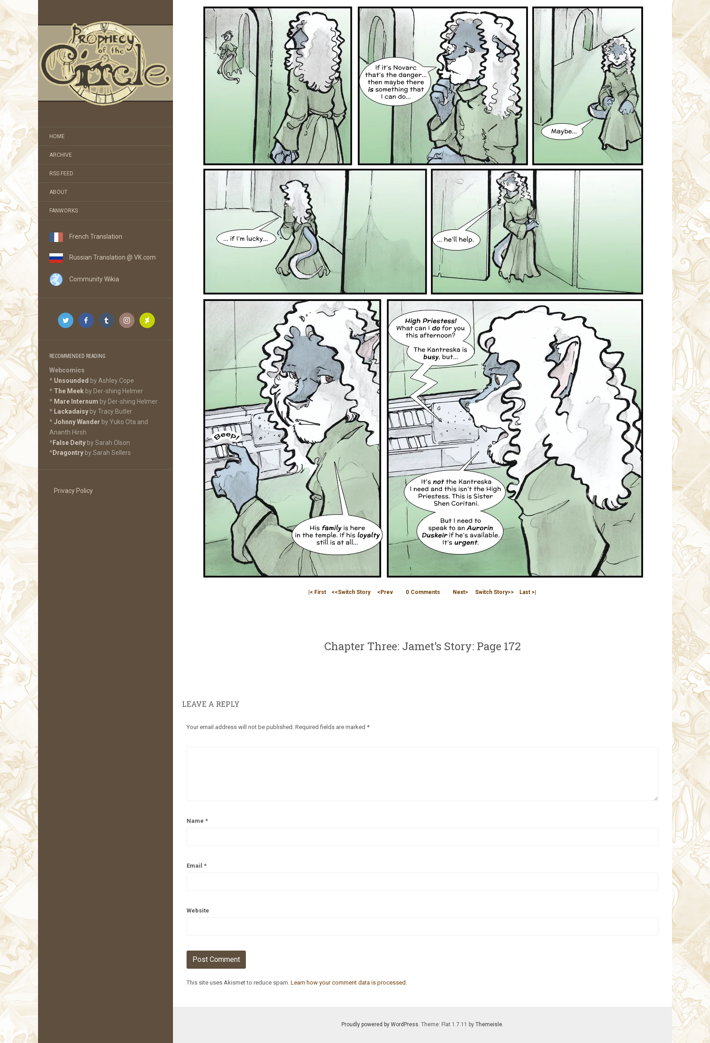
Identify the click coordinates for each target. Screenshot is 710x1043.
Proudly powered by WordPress (379, 1024)
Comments (423, 592)
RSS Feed (61, 173)
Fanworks (63, 211)
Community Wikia (84, 279)
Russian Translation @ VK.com (102, 257)
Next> (460, 592)
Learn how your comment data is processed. (349, 982)
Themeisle (488, 1024)
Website (198, 910)
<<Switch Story (350, 592)
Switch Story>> (494, 592)
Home (57, 136)
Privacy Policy (73, 490)
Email (196, 865)
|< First (317, 592)
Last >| (527, 592)
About (58, 192)
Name (197, 820)
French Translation (85, 236)
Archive (60, 155)
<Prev (385, 592)
